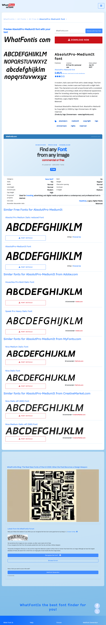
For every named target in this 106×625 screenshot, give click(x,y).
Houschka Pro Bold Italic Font (19, 282)
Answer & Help (72, 531)
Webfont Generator (53, 572)
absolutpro (63, 121)
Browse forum (53, 560)
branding (29, 196)
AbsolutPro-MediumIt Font (18, 246)
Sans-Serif (49, 179)
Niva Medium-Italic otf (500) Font (21, 424)
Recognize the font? (53, 555)
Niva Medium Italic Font (16, 347)
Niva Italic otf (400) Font (17, 401)
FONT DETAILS (26, 238)
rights (73, 126)
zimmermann (62, 126)
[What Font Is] (8, 6)
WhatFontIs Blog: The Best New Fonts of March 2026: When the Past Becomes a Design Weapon (47, 467)
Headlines (82, 201)
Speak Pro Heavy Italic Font (18, 311)
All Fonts (21, 19)
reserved (83, 126)
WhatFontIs (9, 19)
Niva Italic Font (12, 371)
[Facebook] (97, 606)
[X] (97, 611)
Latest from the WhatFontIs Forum (21, 529)
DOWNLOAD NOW (78, 40)
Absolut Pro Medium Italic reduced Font (24, 217)
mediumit (75, 121)
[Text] (70, 31)
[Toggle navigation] (101, 5)
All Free (33, 19)
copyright (87, 121)
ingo (96, 121)
